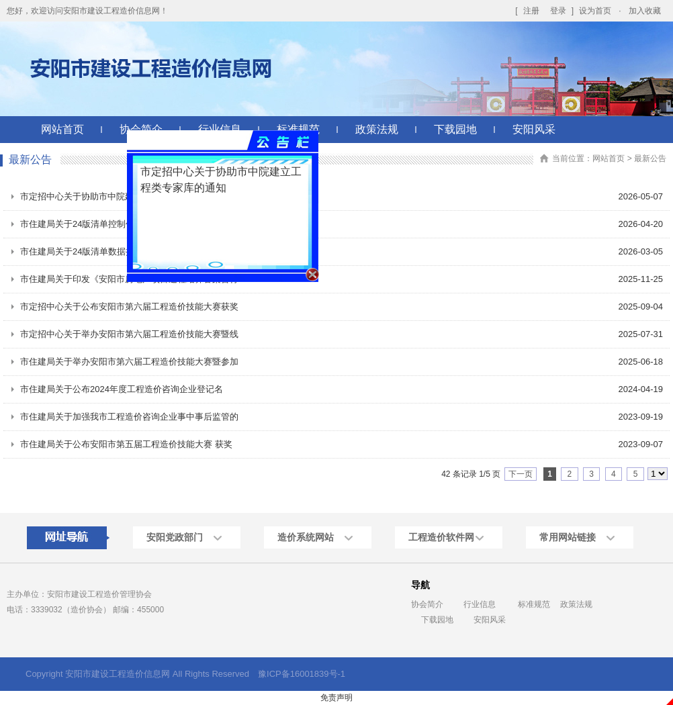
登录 (558, 10)
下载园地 (455, 129)
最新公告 (650, 158)
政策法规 (376, 129)
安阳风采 (533, 129)
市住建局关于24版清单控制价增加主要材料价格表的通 (125, 224)
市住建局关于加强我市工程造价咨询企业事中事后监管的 (129, 417)
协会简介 (427, 604)
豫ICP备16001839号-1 (301, 674)
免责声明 (336, 697)
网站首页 (62, 129)
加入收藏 (645, 10)
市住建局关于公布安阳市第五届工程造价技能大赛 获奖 (126, 444)
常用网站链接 (567, 537)
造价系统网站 (305, 537)
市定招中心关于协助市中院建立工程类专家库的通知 (120, 196)
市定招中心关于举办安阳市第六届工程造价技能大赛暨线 (129, 334)
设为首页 (595, 10)
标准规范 (534, 604)
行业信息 (479, 604)
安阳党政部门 (174, 537)
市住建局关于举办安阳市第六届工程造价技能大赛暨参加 (129, 362)
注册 (531, 10)
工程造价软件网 (441, 537)
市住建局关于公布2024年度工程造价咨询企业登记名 (121, 389)
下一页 (520, 474)
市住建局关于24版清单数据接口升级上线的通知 (112, 251)
